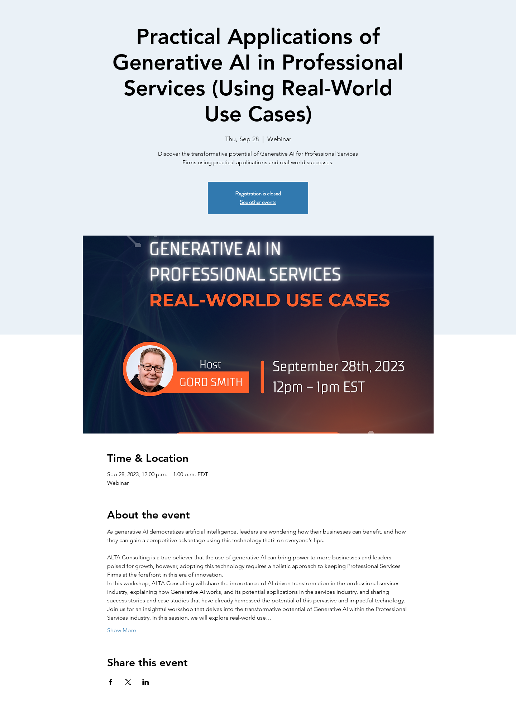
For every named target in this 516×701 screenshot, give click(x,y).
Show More (121, 630)
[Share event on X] (128, 682)
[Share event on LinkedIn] (145, 682)
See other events (258, 202)
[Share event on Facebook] (110, 682)
